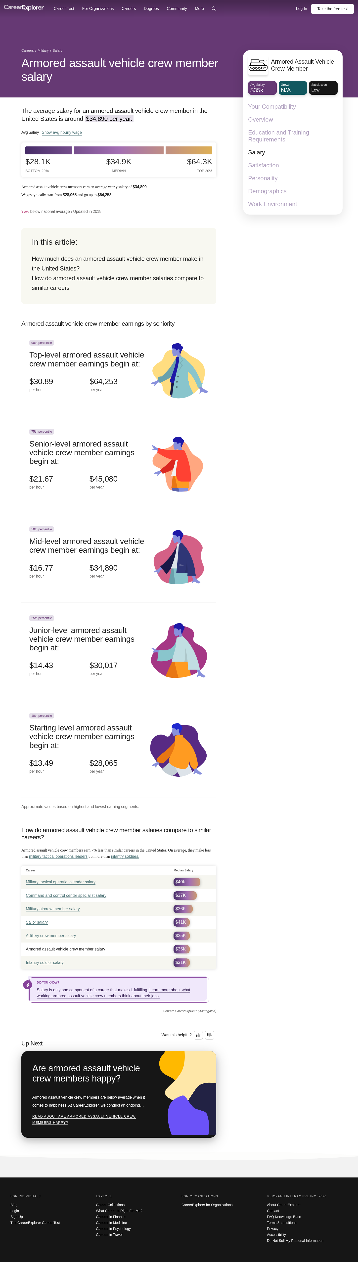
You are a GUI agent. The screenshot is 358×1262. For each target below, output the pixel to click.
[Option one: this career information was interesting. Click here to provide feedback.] (198, 1035)
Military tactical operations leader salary (60, 882)
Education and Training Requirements (278, 136)
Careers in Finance (110, 1217)
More (199, 8)
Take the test (332, 8)
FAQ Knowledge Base (284, 1217)
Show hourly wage (62, 132)
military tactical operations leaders (58, 856)
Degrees (151, 8)
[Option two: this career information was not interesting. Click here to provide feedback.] (209, 1035)
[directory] (118, 266)
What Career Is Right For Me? (119, 1211)
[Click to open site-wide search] (214, 9)
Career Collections (110, 1205)
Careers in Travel (109, 1235)
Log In (301, 8)
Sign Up (16, 1217)
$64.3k (199, 165)
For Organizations (98, 8)
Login (14, 1211)
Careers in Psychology (113, 1229)
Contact (273, 1211)
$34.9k (118, 165)
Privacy (272, 1229)
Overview (260, 119)
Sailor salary (37, 922)
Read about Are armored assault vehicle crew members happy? (84, 1119)
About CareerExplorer (284, 1205)
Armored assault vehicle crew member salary (119, 69)
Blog (13, 1205)
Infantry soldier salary (45, 962)
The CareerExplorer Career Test (35, 1223)
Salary (256, 152)
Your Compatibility (272, 106)
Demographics (267, 191)
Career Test (64, 8)
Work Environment (272, 204)
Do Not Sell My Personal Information (295, 1241)
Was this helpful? (177, 1035)
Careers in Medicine (111, 1223)
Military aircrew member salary (53, 909)
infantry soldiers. (125, 856)
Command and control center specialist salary (66, 895)
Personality (263, 178)
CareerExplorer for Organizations (206, 1205)
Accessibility (276, 1235)
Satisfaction (263, 165)
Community (177, 8)
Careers (129, 8)
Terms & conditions (281, 1223)
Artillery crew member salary (51, 936)
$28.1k (37, 165)
